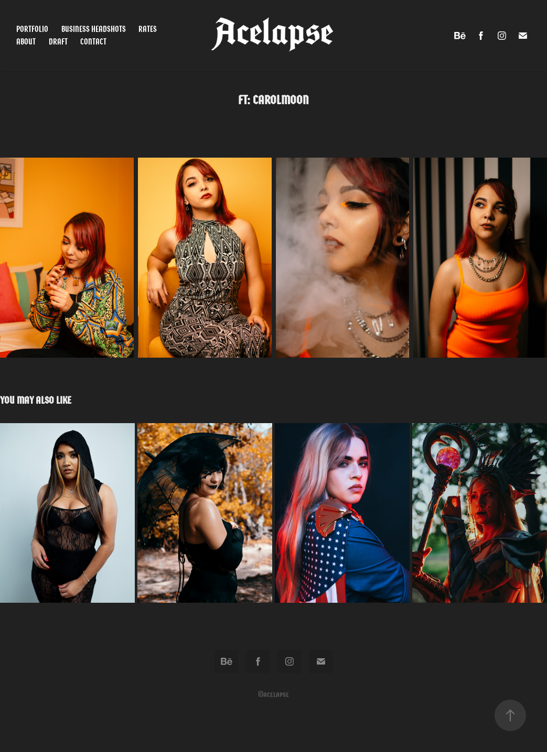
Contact (93, 42)
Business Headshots (93, 29)
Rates (147, 29)
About (26, 42)
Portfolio (32, 29)
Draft (58, 42)
